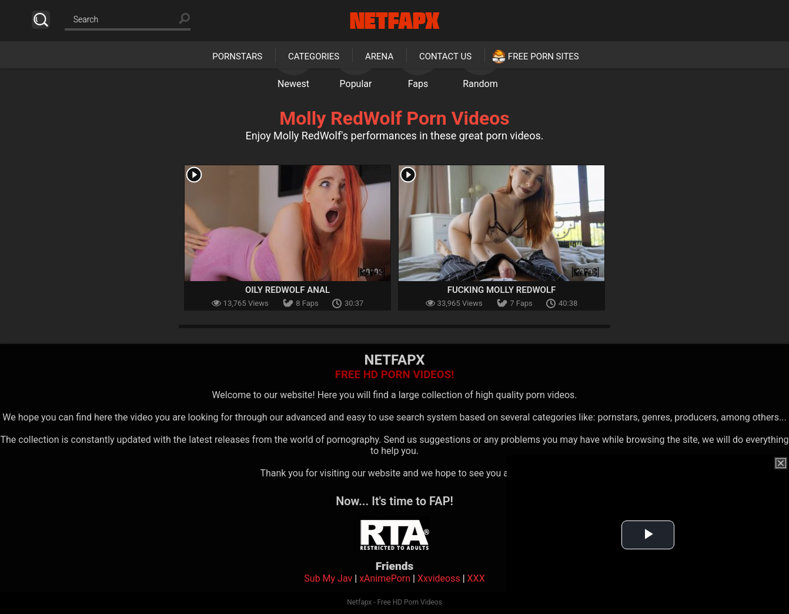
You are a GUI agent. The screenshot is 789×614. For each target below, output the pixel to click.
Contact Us (445, 56)
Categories (313, 56)
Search (41, 20)
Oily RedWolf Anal (287, 290)
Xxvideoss (438, 578)
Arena (379, 56)
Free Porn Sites (543, 56)
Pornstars (237, 56)
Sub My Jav (328, 578)
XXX (476, 578)
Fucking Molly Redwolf (501, 290)
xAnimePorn (384, 578)
